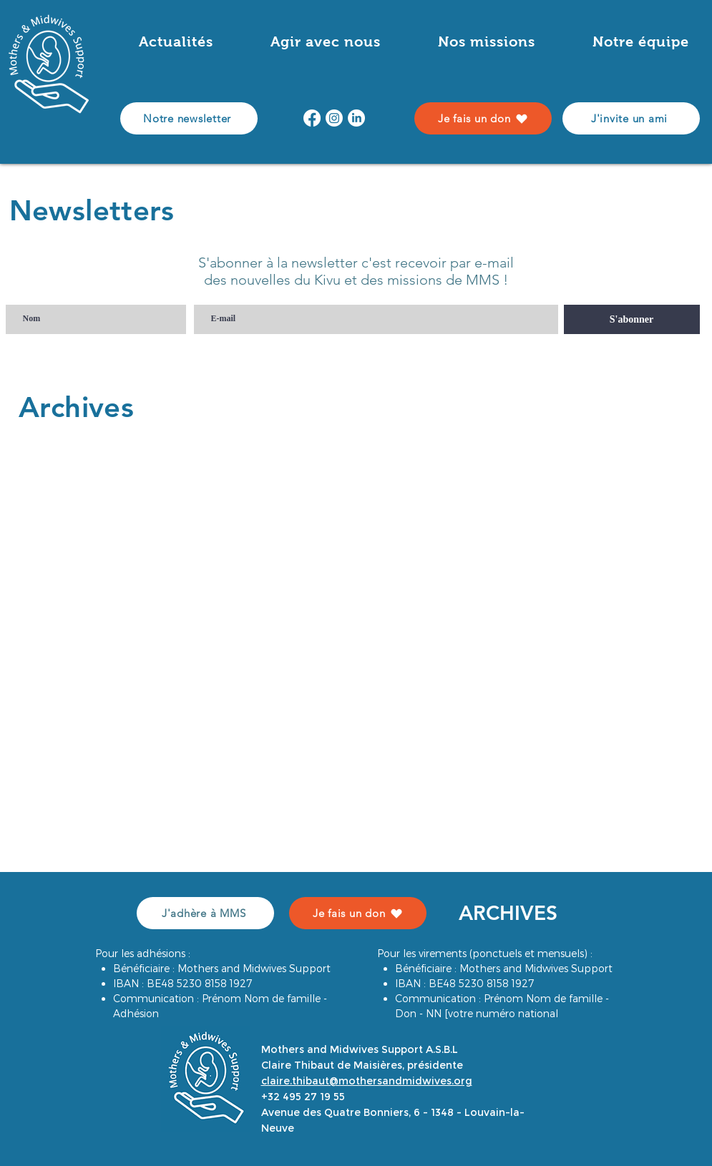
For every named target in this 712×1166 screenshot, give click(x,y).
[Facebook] (312, 118)
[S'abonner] (632, 319)
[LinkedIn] (356, 118)
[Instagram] (334, 118)
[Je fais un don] (483, 118)
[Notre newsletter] (189, 118)
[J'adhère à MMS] (205, 913)
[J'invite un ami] (631, 118)
